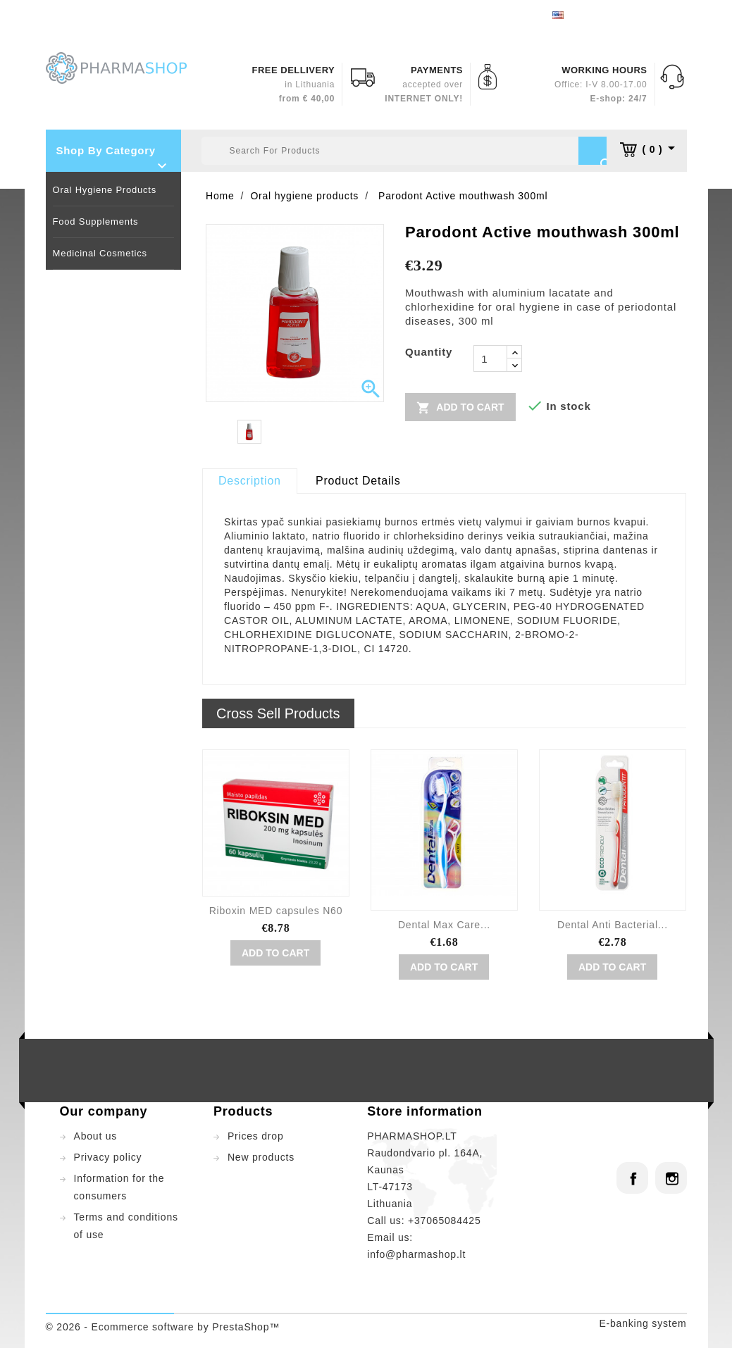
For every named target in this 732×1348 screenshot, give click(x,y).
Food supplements (96, 221)
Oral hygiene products (105, 190)
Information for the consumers (119, 1187)
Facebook (632, 1178)
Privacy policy (108, 1157)
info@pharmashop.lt (416, 1254)
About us (96, 1136)
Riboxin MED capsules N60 (276, 910)
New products (261, 1157)
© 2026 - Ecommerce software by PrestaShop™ (163, 1327)
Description (249, 481)
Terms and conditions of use (126, 1225)
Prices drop (256, 1136)
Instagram (671, 1178)
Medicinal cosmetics (100, 253)
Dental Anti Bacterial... (612, 924)
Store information (425, 1111)
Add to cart (460, 407)
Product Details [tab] (358, 481)
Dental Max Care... (444, 924)
